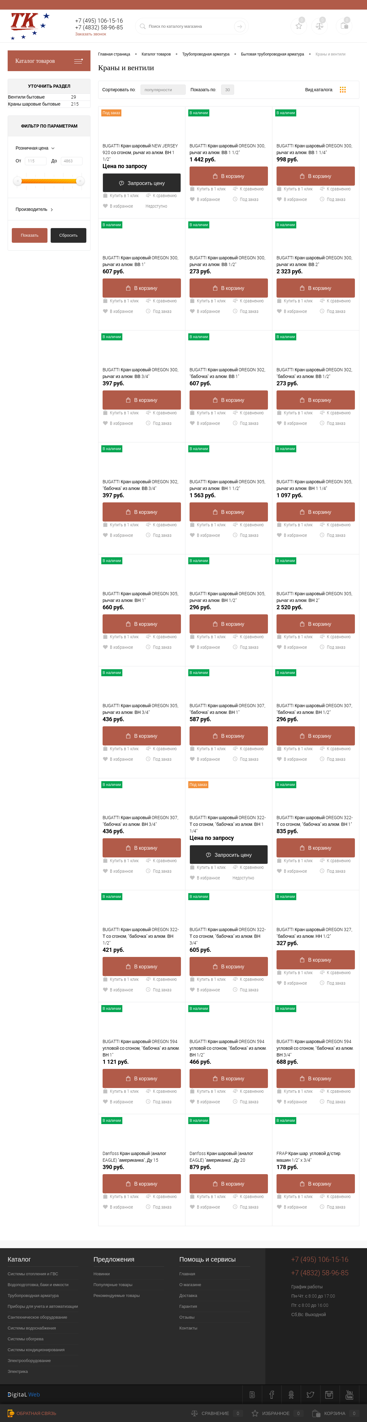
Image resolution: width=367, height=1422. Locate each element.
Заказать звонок (90, 34)
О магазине (190, 1284)
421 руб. (113, 949)
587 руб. (200, 719)
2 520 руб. (290, 607)
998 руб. (287, 159)
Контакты (188, 1328)
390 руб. (113, 1167)
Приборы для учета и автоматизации (43, 1306)
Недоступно (156, 206)
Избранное (278, 1413)
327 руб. (287, 943)
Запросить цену (142, 183)
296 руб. (200, 607)
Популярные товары (113, 1284)
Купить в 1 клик (121, 195)
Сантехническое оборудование (37, 1317)
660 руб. (113, 607)
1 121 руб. (116, 1061)
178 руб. (287, 1167)
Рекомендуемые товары (117, 1295)
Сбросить (68, 235)
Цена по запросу (125, 166)
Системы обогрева (26, 1339)
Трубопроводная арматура (33, 1295)
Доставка (188, 1295)
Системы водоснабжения (32, 1328)
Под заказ (245, 199)
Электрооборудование (29, 1360)
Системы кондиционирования (36, 1349)
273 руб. (200, 271)
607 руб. (113, 271)
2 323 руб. (290, 271)
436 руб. (113, 719)
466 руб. (200, 1061)
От (18, 161)
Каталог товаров (49, 60)
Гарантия (188, 1306)
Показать (30, 235)
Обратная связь (32, 1413)
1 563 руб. (203, 495)
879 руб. (200, 1167)
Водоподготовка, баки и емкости (38, 1284)
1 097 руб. (290, 495)
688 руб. (287, 1061)
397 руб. (113, 383)
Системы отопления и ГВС (33, 1274)
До (54, 161)
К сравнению (161, 195)
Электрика (18, 1371)
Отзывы (187, 1317)
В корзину (228, 176)
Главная (187, 1274)
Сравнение (217, 1413)
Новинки (102, 1274)
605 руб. (200, 949)
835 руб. (287, 831)
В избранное (118, 206)
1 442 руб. (203, 159)
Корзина (335, 1413)
